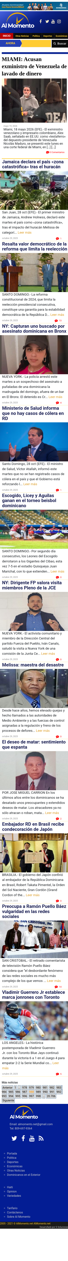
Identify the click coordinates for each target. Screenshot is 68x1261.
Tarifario (12, 1208)
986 (17, 1092)
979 (31, 1087)
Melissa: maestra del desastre (33, 665)
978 (24, 1087)
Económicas (14, 1166)
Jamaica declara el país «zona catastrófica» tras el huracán (33, 164)
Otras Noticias (22, 36)
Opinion (12, 1191)
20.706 (51, 1096)
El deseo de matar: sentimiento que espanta (34, 744)
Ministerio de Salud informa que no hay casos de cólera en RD (33, 413)
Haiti (10, 1187)
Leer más (24, 232)
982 (52, 1087)
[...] (53, 147)
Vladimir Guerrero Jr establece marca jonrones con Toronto (33, 995)
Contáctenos (15, 1212)
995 (17, 1096)
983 (58, 1087)
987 (24, 1092)
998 (38, 1096)
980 (38, 1087)
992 (59, 1092)
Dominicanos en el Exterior (23, 1174)
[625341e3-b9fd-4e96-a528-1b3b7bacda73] (34, 6)
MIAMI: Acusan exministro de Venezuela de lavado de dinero (34, 66)
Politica (36, 36)
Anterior (7, 1087)
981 (45, 1087)
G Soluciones (62, 1227)
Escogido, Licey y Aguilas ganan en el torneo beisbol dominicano (29, 500)
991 (52, 1092)
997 (31, 1096)
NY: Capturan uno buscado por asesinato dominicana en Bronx (34, 328)
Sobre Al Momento (18, 1216)
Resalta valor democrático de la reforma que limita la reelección (34, 246)
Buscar (61, 43)
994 (11, 1096)
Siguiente (8, 1100)
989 (38, 1092)
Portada (12, 1153)
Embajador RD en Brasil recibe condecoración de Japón (33, 826)
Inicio (7, 35)
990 (45, 1092)
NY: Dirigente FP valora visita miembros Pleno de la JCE (32, 585)
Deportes (47, 36)
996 (24, 1096)
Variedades (14, 1195)
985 (11, 1092)
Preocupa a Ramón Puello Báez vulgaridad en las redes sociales (34, 911)
